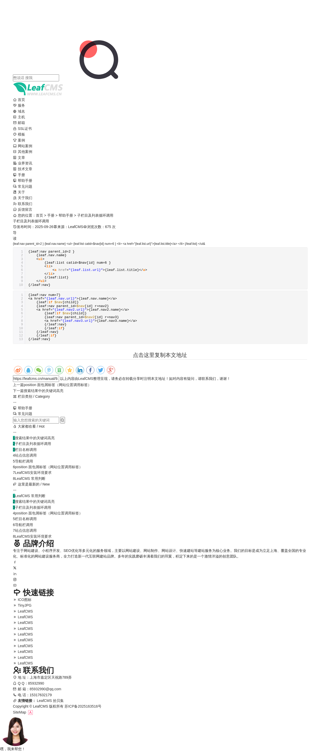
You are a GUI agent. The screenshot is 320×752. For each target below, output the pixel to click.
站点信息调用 (26, 455)
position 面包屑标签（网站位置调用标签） (52, 385)
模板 (19, 134)
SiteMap (19, 712)
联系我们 (22, 204)
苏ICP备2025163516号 (83, 706)
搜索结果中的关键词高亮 (38, 391)
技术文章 (22, 169)
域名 (19, 111)
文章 (19, 157)
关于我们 (22, 198)
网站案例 (22, 146)
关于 (19, 192)
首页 (19, 100)
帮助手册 (22, 180)
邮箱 (19, 123)
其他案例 (22, 152)
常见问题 (22, 186)
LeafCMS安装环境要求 (33, 473)
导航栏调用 (24, 461)
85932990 (36, 687)
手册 (19, 175)
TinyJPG (22, 608)
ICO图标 (22, 602)
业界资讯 (22, 163)
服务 (19, 105)
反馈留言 (22, 209)
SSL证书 (22, 129)
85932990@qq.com (45, 693)
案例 (19, 140)
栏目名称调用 (26, 450)
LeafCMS (85, 379)
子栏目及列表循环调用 (33, 444)
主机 (19, 117)
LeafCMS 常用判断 (30, 478)
